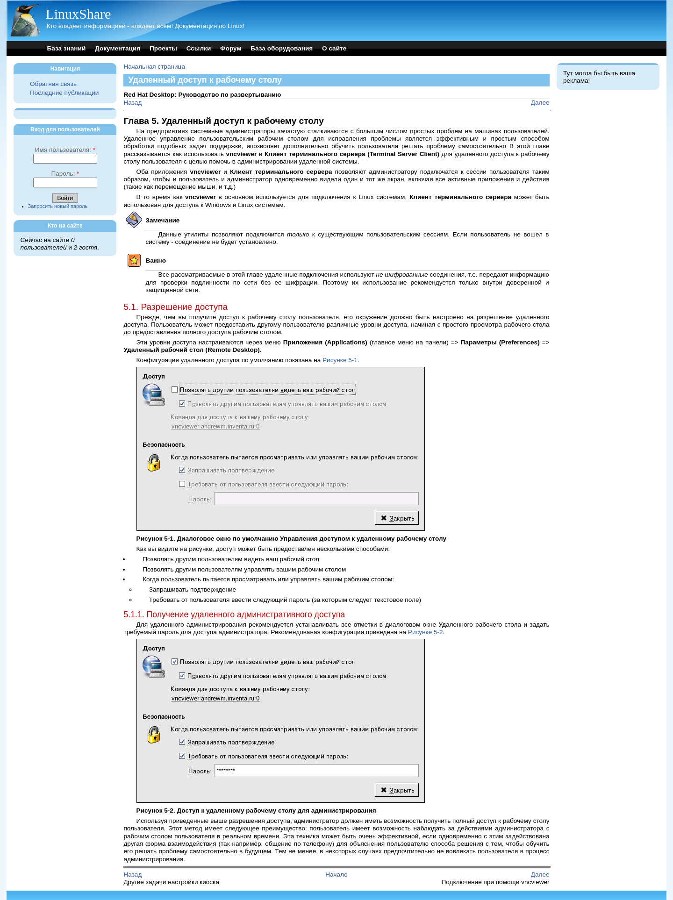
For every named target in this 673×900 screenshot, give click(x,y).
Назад (132, 102)
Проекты (163, 48)
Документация (117, 48)
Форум (230, 48)
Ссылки (198, 48)
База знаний (66, 48)
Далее (540, 102)
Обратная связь (53, 83)
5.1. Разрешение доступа (175, 307)
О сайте (334, 48)
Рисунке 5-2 (425, 632)
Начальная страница (154, 66)
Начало (336, 874)
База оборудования (282, 48)
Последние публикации (64, 92)
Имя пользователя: (65, 149)
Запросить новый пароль (58, 206)
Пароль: (65, 173)
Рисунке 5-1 (340, 360)
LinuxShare (78, 13)
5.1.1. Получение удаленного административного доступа (234, 614)
